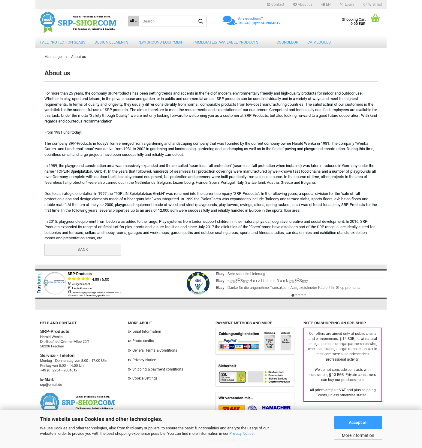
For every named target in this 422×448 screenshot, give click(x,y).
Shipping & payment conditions (157, 369)
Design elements (111, 42)
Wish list (372, 4)
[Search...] (133, 21)
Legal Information (146, 331)
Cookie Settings (145, 378)
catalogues (319, 42)
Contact (275, 4)
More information (358, 435)
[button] (326, 4)
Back (82, 249)
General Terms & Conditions (154, 350)
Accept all (358, 422)
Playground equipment (160, 42)
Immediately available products (225, 42)
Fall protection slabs (63, 42)
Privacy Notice (241, 433)
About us (302, 4)
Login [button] (347, 4)
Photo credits (143, 341)
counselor (287, 42)
